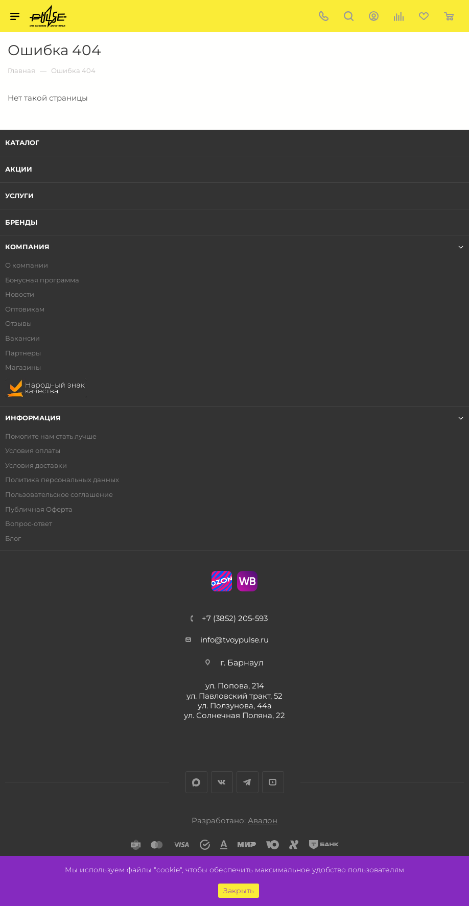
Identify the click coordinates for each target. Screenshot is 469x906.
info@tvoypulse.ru (234, 640)
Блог (13, 538)
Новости (19, 294)
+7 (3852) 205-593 (235, 618)
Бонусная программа (42, 280)
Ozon (222, 581)
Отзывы (18, 323)
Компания (27, 247)
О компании (26, 265)
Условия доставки (36, 465)
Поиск (348, 16)
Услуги (19, 196)
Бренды (21, 222)
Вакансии (22, 338)
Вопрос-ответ (28, 524)
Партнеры (23, 353)
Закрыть (238, 890)
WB (247, 581)
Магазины (23, 367)
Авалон (262, 820)
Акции (18, 169)
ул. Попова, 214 (234, 685)
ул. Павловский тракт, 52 (234, 696)
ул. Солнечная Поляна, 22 (234, 715)
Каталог (22, 142)
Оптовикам (24, 309)
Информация (33, 418)
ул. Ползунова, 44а (235, 705)
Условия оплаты (32, 451)
